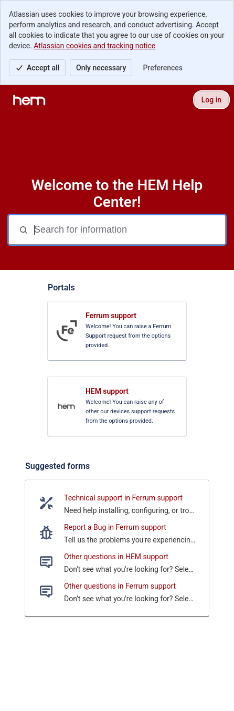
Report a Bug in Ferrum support (115, 527)
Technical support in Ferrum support (123, 498)
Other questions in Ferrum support (120, 586)
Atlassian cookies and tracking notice (94, 45)
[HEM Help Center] (29, 99)
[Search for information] (128, 229)
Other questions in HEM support (116, 556)
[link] (117, 330)
